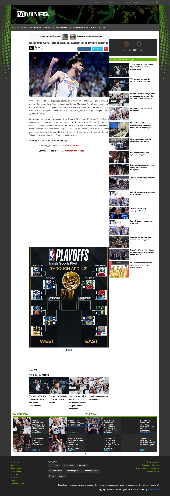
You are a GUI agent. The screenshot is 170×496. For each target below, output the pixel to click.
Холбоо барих (153, 471)
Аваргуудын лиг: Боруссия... (50, 36)
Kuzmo (37, 47)
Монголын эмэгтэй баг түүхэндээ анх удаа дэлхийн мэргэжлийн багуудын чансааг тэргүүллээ (78, 402)
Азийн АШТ (25, 27)
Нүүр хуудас (15, 27)
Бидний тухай (153, 462)
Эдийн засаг (16, 468)
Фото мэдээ (68, 465)
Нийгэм (14, 474)
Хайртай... (82, 465)
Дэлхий (14, 477)
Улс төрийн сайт (111, 2)
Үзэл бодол (16, 471)
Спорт (13, 481)
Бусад (88, 27)
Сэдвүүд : (33, 370)
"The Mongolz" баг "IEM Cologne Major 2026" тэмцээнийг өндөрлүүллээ (37, 401)
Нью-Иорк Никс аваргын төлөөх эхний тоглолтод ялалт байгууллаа (142, 167)
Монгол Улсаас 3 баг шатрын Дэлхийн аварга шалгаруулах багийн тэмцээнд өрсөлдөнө (141, 125)
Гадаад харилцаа (73, 471)
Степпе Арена (102, 27)
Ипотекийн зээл (91, 471)
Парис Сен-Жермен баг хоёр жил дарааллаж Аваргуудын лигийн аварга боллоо (142, 252)
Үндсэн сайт (96, 2)
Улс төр (14, 465)
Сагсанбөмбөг (44, 27)
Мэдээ (61, 476)
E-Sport (94, 27)
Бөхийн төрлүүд (79, 27)
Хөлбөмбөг (34, 27)
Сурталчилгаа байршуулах (147, 468)
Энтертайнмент (17, 484)
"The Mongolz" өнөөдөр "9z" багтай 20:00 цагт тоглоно (57, 399)
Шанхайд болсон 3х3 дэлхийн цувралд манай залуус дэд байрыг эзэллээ (141, 265)
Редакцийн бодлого (150, 465)
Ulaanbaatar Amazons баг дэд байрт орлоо (98, 397)
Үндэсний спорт (66, 27)
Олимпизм (55, 27)
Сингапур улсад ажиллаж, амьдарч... (90, 36)
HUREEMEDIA (153, 489)
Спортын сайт (126, 2)
